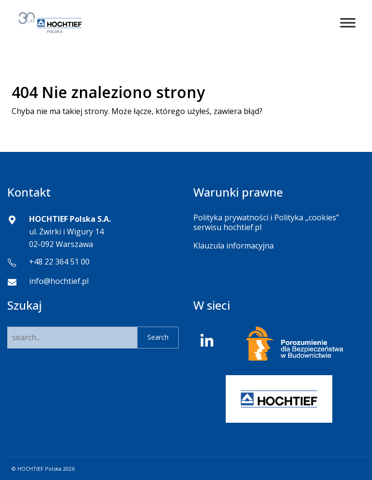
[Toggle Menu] (348, 22)
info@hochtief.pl (59, 281)
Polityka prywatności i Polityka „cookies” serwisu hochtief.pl (266, 222)
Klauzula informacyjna (233, 245)
